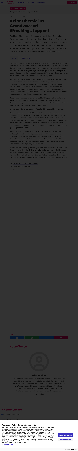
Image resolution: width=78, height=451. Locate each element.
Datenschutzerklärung (10, 442)
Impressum (23, 442)
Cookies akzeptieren (65, 435)
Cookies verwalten (7, 444)
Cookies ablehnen (65, 439)
